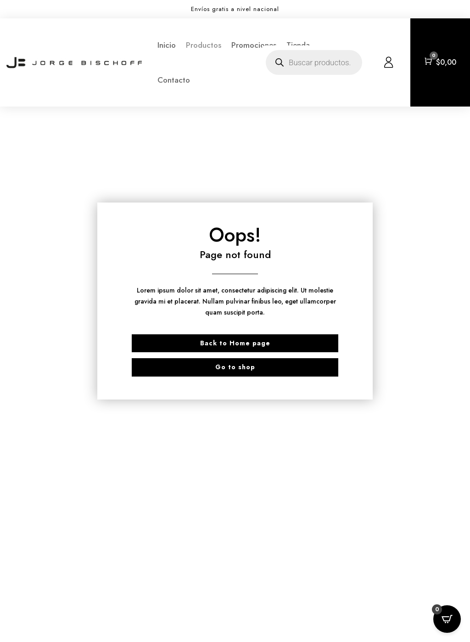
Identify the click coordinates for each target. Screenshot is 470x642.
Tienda (298, 45)
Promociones (253, 45)
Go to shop (235, 367)
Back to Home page (235, 343)
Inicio (166, 45)
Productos (203, 45)
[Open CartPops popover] (447, 619)
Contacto (173, 79)
